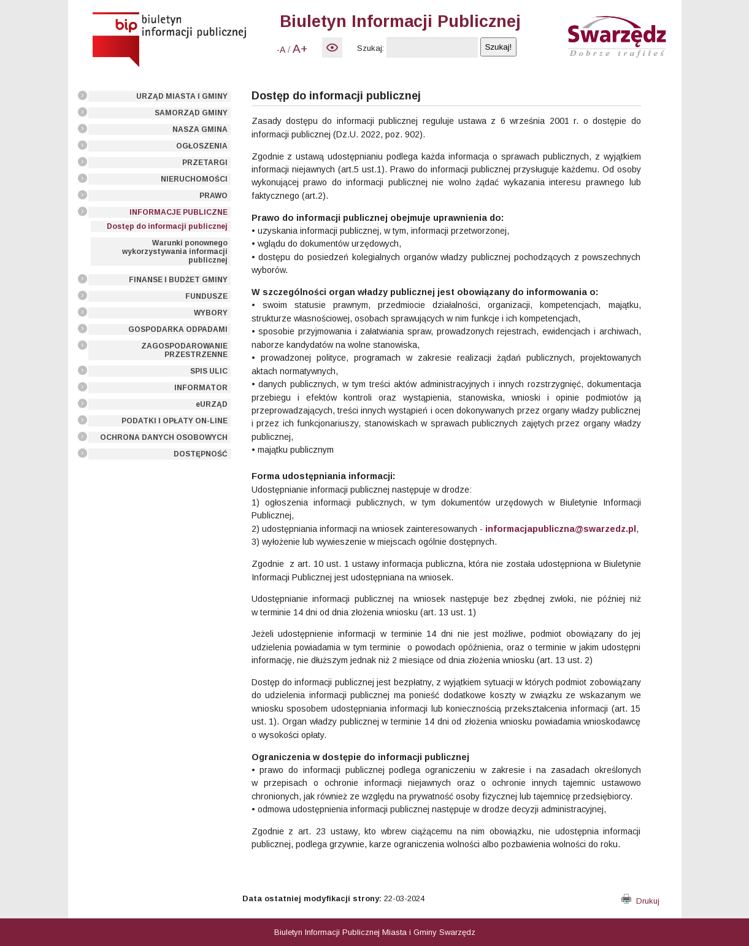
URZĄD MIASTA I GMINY (182, 96)
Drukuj (640, 901)
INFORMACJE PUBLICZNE (178, 212)
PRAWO (213, 195)
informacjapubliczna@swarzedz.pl (560, 529)
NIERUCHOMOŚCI (194, 179)
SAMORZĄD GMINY (191, 113)
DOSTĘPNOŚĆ (201, 454)
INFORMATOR (201, 387)
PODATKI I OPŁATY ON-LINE (174, 421)
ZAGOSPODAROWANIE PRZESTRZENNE (184, 350)
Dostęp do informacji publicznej (167, 226)
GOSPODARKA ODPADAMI (178, 329)
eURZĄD (212, 404)
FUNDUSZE (206, 296)
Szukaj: (370, 48)
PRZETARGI (205, 162)
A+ (300, 48)
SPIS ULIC (209, 371)
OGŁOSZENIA (202, 146)
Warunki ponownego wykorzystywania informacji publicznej (175, 251)
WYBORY (211, 313)
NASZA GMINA (200, 129)
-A (281, 50)
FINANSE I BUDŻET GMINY (178, 279)
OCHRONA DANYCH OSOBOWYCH (164, 437)
